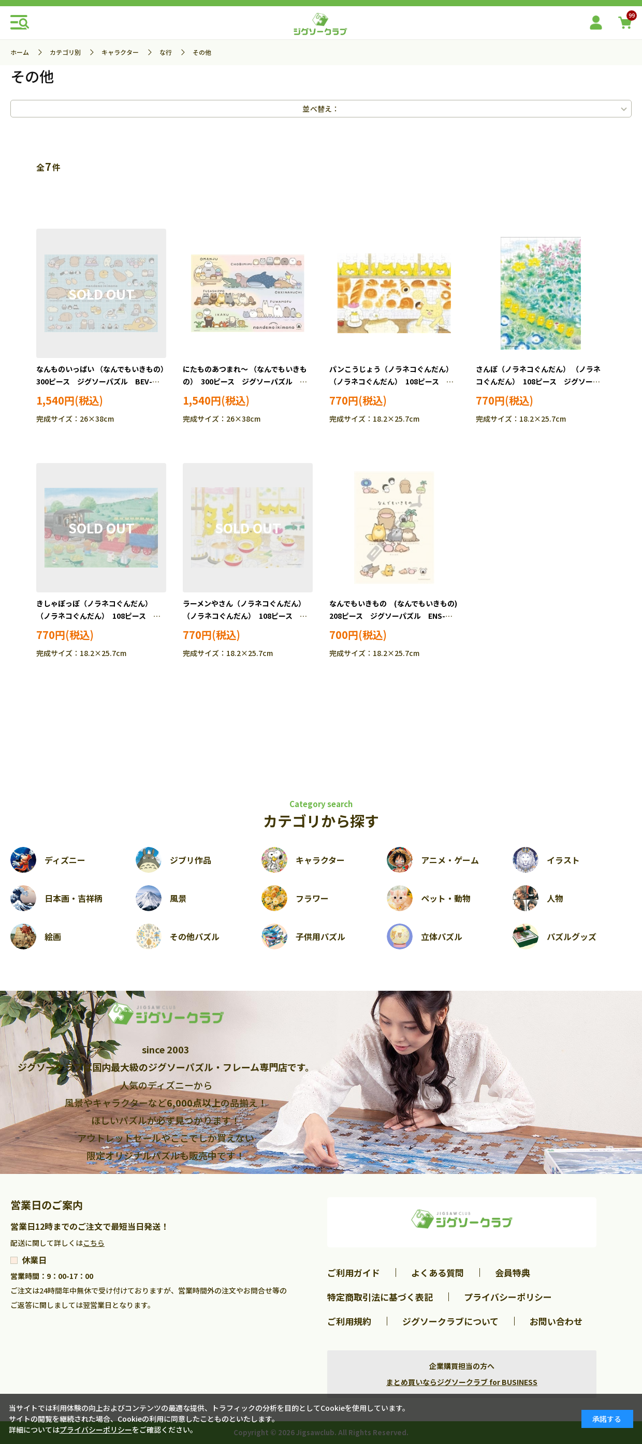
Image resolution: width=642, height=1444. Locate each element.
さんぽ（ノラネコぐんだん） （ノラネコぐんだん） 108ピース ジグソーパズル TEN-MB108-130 (538, 381)
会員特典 (512, 1272)
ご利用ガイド (353, 1272)
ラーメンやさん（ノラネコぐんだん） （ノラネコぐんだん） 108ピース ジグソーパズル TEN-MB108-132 (245, 615)
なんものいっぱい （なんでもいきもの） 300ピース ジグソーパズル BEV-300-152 (103, 381)
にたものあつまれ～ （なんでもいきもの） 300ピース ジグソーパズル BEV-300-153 (245, 381)
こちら (94, 1243)
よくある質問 (437, 1272)
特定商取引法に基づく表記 (380, 1296)
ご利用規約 (349, 1321)
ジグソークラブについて (450, 1321)
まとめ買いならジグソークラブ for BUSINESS (461, 1382)
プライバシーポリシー (508, 1296)
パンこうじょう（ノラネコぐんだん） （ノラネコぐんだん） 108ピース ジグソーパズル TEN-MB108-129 (391, 381)
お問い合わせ (556, 1321)
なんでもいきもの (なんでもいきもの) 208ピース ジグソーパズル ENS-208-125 (396, 615)
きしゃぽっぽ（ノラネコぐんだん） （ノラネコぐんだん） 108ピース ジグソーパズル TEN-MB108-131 (98, 615)
